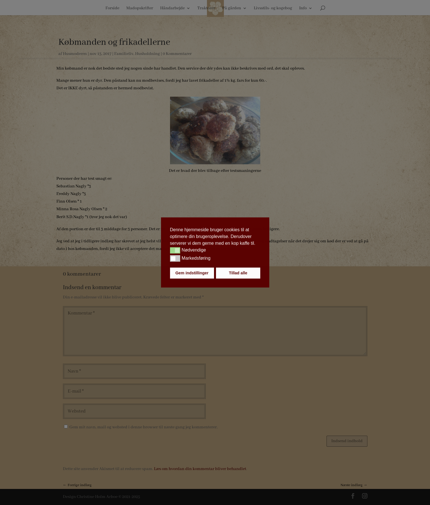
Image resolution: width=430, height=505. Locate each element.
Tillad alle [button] (238, 273)
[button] (175, 250)
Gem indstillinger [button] (192, 273)
